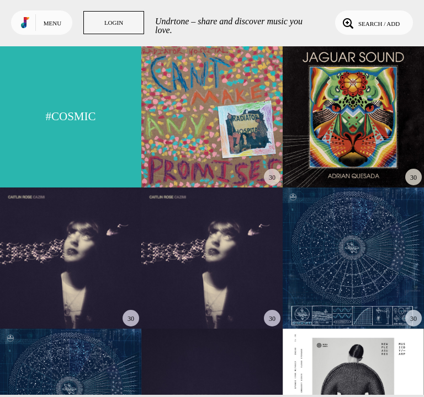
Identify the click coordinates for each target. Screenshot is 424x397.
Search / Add (370, 22)
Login (113, 22)
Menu (52, 23)
